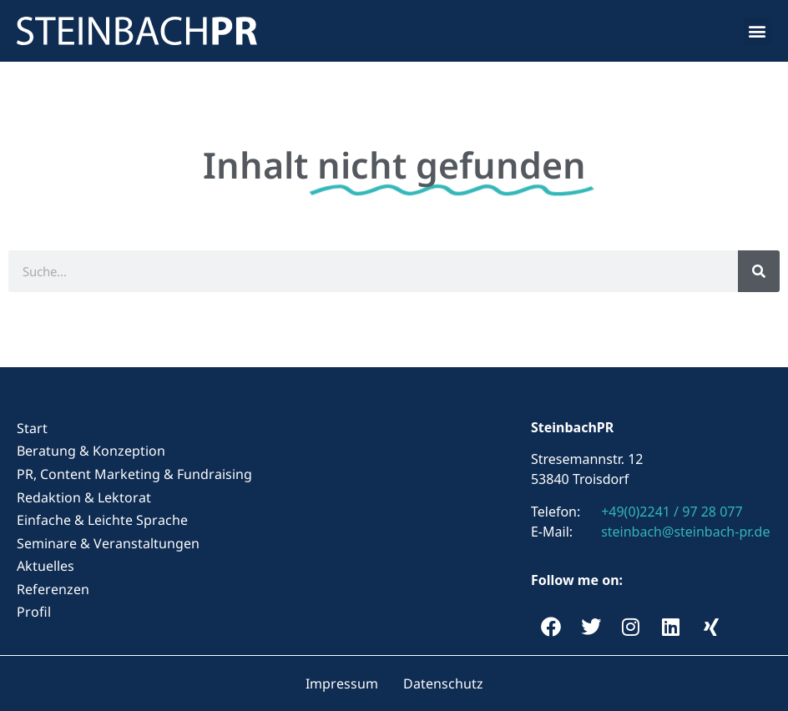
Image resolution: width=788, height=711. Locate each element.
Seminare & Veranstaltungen (108, 543)
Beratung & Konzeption (91, 450)
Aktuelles (45, 566)
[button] (757, 31)
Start (32, 428)
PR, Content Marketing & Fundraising (134, 474)
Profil (34, 612)
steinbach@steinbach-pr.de (685, 531)
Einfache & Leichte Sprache (102, 520)
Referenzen (53, 589)
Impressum (342, 683)
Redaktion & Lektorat (84, 497)
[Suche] (759, 271)
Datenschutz (443, 683)
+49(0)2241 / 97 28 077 (671, 511)
